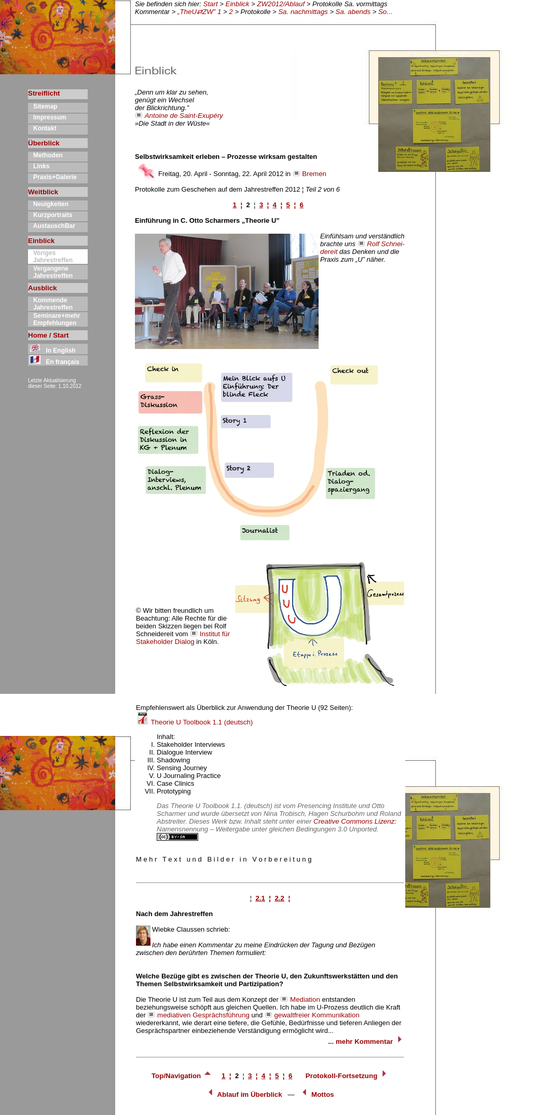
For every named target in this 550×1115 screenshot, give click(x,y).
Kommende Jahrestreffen (50, 304)
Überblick (44, 143)
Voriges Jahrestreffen (50, 256)
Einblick (238, 4)
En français (53, 362)
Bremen (314, 174)
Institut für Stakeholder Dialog (183, 638)
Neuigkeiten (48, 204)
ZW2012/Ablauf (281, 4)
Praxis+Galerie (52, 177)
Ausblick (42, 288)
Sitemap (43, 106)
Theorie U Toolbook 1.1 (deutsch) (194, 722)
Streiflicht (44, 93)
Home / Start (48, 335)
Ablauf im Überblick (244, 1094)
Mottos (317, 1094)
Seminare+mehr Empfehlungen (54, 319)
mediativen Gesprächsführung (203, 1015)
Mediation (305, 999)
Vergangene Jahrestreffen (50, 272)
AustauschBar (51, 226)
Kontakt (42, 128)
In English (52, 350)
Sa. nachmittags (303, 12)
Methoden (45, 155)
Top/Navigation (182, 1076)
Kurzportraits (50, 215)
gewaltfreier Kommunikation (316, 1015)
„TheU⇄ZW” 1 (200, 12)
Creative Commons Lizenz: (354, 821)
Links (38, 166)
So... (385, 12)
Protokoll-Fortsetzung (347, 1076)
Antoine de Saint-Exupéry (184, 115)
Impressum (47, 117)
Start (210, 4)
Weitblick (43, 192)
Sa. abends (353, 12)
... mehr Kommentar (366, 1041)
